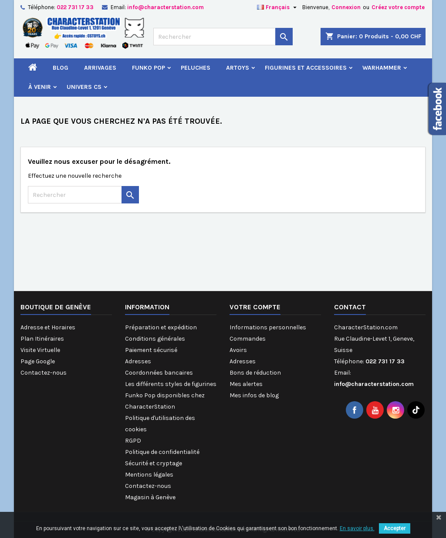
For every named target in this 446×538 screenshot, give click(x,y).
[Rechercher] (223, 36)
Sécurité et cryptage (153, 463)
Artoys (237, 67)
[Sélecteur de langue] (278, 7)
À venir (39, 87)
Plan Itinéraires (42, 338)
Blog (60, 67)
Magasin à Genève (150, 497)
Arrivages (100, 67)
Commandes (248, 338)
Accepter (394, 528)
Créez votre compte (398, 7)
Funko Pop (148, 67)
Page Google (37, 361)
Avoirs (238, 350)
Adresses (138, 361)
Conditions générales (155, 338)
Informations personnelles (268, 327)
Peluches (195, 67)
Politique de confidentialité (162, 452)
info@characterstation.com (165, 7)
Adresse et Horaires (47, 327)
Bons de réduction (255, 372)
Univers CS (84, 87)
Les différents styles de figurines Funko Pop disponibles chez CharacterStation (170, 395)
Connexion (346, 7)
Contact (350, 307)
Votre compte (255, 307)
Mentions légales (149, 474)
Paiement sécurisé (151, 350)
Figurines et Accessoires (306, 67)
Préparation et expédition (161, 327)
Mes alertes (246, 384)
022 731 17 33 (75, 7)
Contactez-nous (43, 372)
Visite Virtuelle (40, 350)
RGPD (133, 440)
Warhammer (381, 67)
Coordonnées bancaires (159, 372)
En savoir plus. (357, 528)
